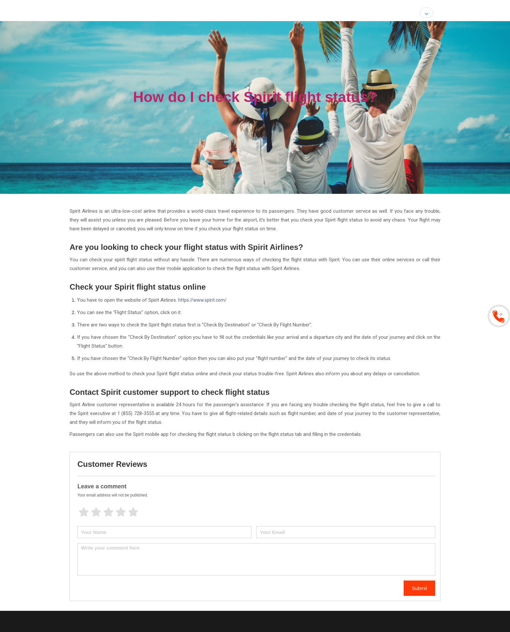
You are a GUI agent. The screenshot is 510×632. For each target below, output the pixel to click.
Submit (419, 588)
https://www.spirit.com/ (202, 300)
